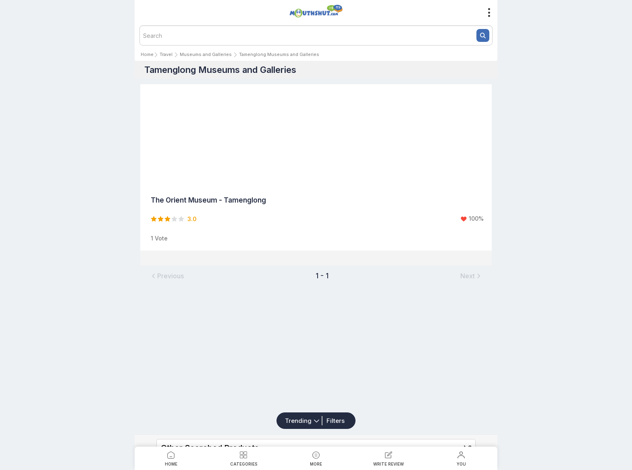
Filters (335, 420)
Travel (166, 54)
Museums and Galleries (206, 54)
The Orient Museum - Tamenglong (208, 200)
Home (147, 54)
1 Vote (159, 238)
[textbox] (316, 35)
